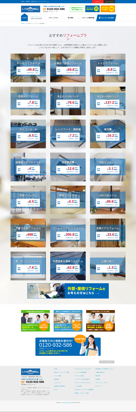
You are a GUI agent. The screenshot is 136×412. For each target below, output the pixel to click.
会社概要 (62, 6)
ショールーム (57, 382)
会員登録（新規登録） (60, 386)
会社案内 (97, 379)
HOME (23, 23)
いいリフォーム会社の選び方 (82, 379)
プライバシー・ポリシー (101, 382)
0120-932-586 (56, 9)
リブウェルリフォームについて (83, 369)
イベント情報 (57, 375)
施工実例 (56, 379)
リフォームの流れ (79, 375)
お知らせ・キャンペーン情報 (61, 372)
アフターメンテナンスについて (83, 382)
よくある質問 (78, 386)
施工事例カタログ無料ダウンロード (104, 369)
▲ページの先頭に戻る (107, 362)
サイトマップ (109, 1)
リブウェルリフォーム (66, 402)
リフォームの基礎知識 (80, 372)
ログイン (97, 1)
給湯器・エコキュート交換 (82, 393)
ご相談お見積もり (100, 372)
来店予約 (97, 375)
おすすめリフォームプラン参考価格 (84, 389)
